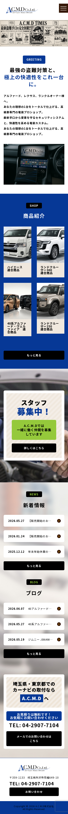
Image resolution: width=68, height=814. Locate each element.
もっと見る (34, 355)
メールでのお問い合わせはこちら (34, 738)
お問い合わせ (34, 791)
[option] (34, 33)
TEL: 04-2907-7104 (34, 725)
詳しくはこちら (34, 448)
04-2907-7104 (37, 783)
